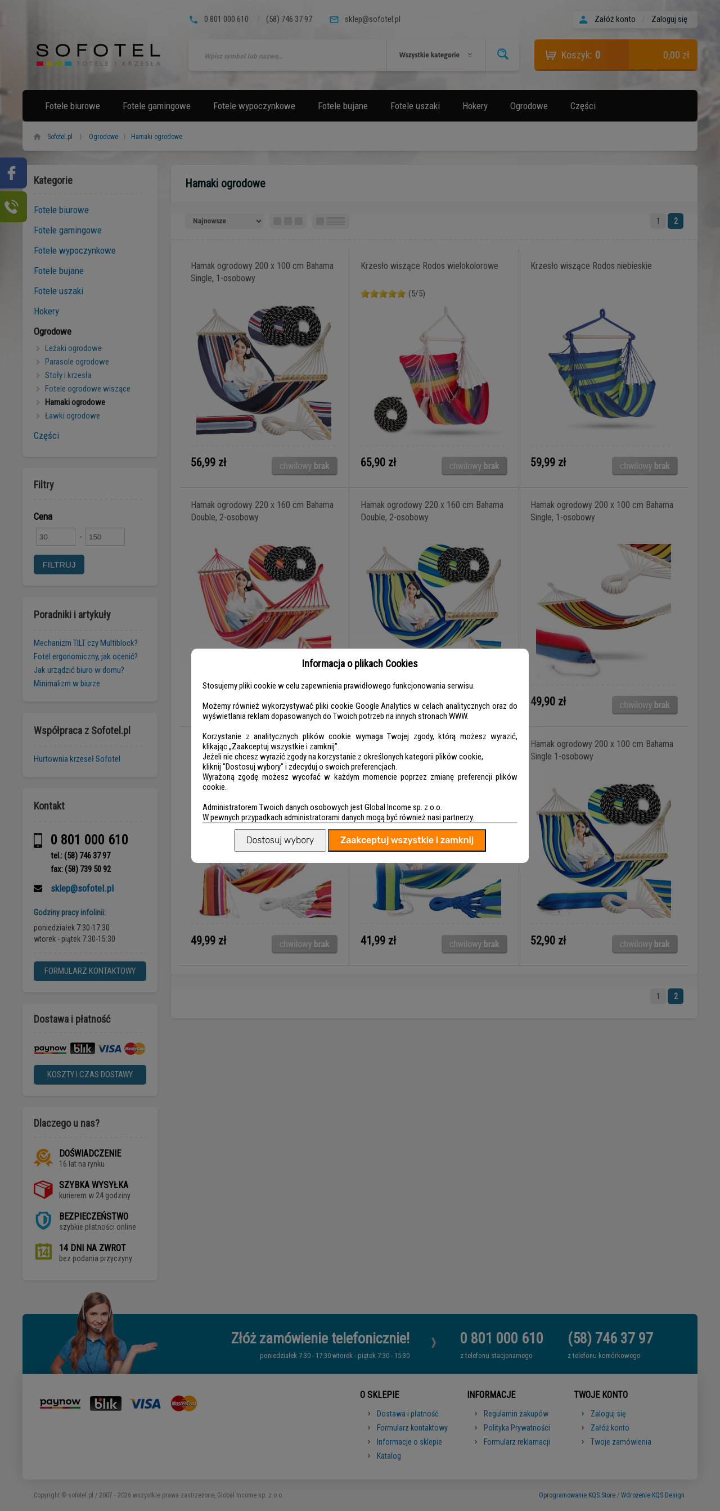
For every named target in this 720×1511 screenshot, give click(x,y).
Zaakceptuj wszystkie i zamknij (407, 840)
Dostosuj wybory (280, 840)
